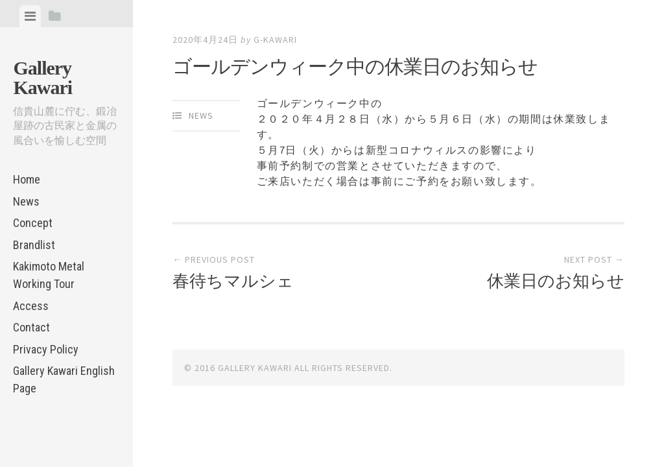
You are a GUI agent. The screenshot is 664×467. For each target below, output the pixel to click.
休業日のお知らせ (555, 281)
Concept (33, 223)
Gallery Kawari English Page (64, 379)
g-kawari (275, 39)
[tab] (30, 16)
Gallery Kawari (42, 77)
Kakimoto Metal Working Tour (48, 275)
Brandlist (34, 245)
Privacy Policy (45, 349)
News (26, 201)
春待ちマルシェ (233, 281)
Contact (31, 327)
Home (26, 179)
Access (31, 306)
